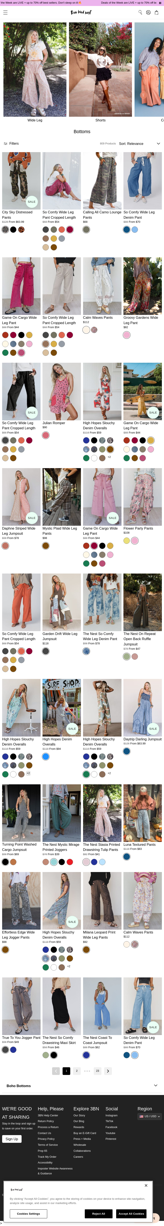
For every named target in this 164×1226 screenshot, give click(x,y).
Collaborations (82, 1150)
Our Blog (78, 1121)
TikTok (109, 1121)
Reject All (98, 1213)
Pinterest (110, 1138)
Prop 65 (42, 1150)
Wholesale (79, 1144)
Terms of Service (48, 1144)
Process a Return (48, 1127)
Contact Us (44, 1133)
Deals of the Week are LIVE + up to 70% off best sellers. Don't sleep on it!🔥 (46, 2)
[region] (78, 1202)
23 (97, 1070)
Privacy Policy (46, 1138)
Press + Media (82, 1138)
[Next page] (108, 1071)
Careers (78, 1156)
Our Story (79, 1115)
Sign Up (12, 1139)
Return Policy (46, 1121)
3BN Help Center (48, 1115)
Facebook (111, 1127)
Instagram (111, 1115)
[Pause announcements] (160, 3)
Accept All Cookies (131, 1213)
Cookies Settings (28, 1213)
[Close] (146, 1185)
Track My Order (47, 1156)
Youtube (110, 1133)
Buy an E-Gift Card (84, 1133)
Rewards (78, 1127)
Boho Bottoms (82, 1086)
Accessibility (45, 1162)
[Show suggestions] (150, 1116)
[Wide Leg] (34, 73)
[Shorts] (102, 73)
